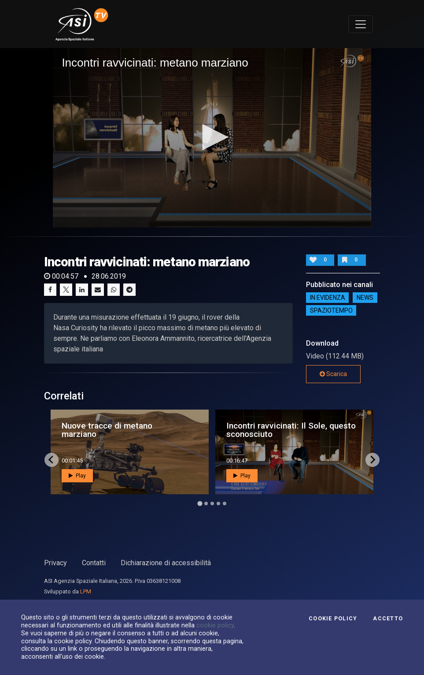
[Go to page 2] (206, 503)
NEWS (365, 297)
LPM (85, 591)
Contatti (94, 563)
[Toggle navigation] (360, 24)
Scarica (333, 373)
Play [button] (77, 476)
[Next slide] (372, 460)
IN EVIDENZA (327, 297)
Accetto (388, 618)
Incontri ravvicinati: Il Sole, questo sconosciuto (291, 430)
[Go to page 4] (218, 503)
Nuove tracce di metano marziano (107, 430)
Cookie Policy (333, 618)
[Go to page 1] (199, 503)
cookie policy (215, 625)
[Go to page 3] (212, 503)
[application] (212, 137)
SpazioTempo (331, 310)
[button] (212, 137)
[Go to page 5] (224, 503)
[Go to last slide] (51, 460)
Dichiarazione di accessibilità (166, 563)
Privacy (55, 563)
